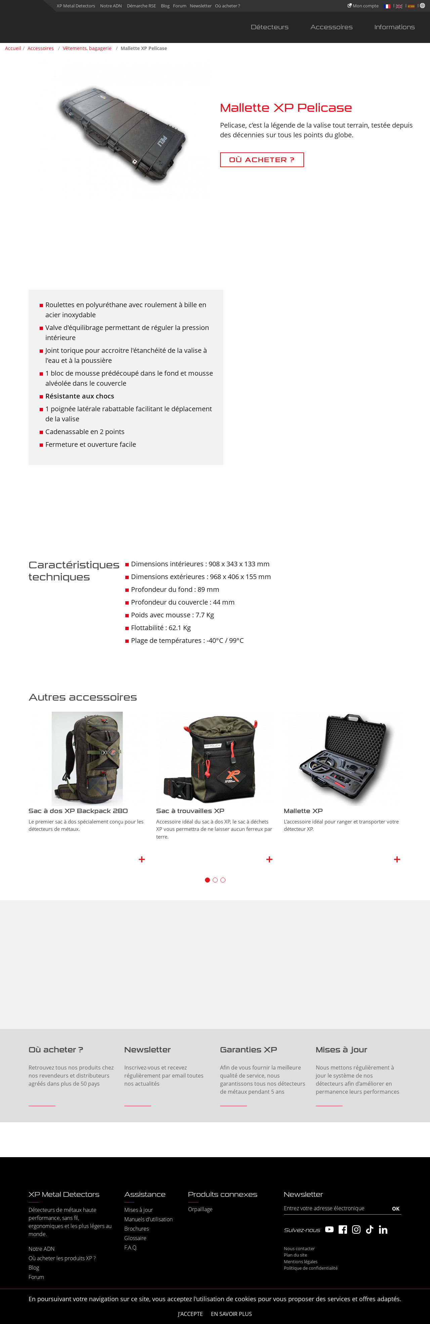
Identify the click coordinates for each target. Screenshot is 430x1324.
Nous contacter (299, 1248)
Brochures (136, 1228)
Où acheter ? (227, 6)
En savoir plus (231, 1314)
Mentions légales (300, 1262)
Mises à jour (138, 1210)
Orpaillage (200, 1209)
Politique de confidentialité (311, 1268)
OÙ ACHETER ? (262, 159)
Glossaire (135, 1238)
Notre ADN (111, 6)
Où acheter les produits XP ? (62, 1258)
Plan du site (295, 1255)
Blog (165, 6)
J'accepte (190, 1314)
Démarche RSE (141, 6)
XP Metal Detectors (76, 6)
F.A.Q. (130, 1247)
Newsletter (201, 6)
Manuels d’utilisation (148, 1219)
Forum (179, 6)
